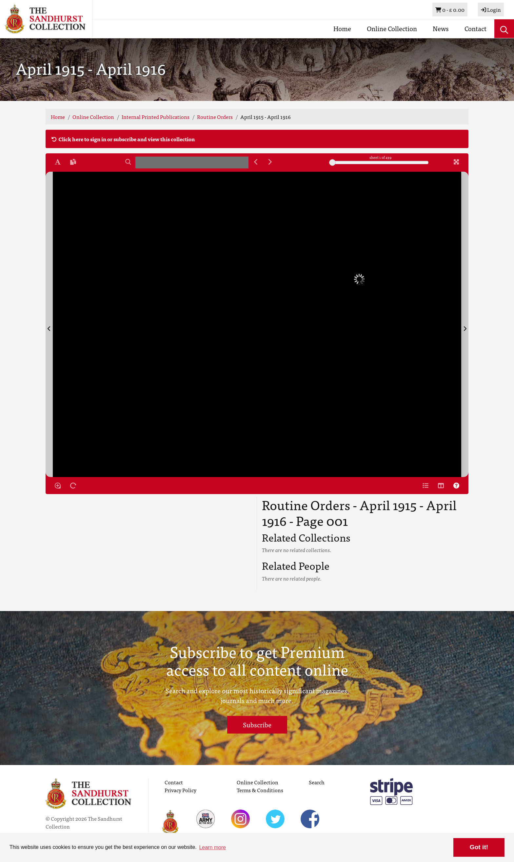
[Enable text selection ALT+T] (57, 162)
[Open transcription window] (73, 162)
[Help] (456, 485)
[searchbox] (191, 162)
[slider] (332, 162)
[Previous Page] (49, 324)
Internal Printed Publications (155, 116)
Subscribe (257, 724)
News (441, 28)
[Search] (128, 162)
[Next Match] (270, 162)
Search (317, 782)
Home (342, 28)
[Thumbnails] (441, 485)
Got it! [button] (479, 847)
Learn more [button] (212, 847)
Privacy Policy (180, 790)
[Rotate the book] (73, 485)
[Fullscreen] (456, 162)
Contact (475, 28)
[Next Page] (464, 324)
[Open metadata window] (425, 485)
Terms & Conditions (260, 790)
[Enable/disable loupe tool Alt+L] (57, 485)
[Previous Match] (255, 162)
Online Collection (392, 28)
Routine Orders (215, 116)
